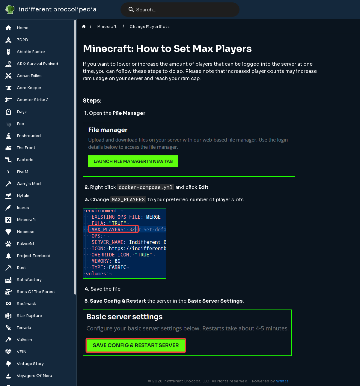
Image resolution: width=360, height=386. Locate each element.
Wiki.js (282, 381)
